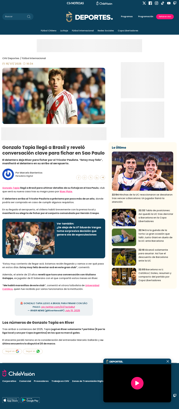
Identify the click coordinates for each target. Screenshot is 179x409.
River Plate (66, 191)
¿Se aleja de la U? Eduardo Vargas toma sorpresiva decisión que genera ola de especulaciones (79, 231)
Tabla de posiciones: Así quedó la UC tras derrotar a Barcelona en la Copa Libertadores (155, 257)
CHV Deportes (10, 58)
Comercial (25, 381)
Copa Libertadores (128, 30)
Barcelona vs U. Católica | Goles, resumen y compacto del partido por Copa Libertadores (154, 316)
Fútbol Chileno (48, 30)
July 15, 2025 (72, 310)
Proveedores (41, 381)
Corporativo (9, 381)
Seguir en (12, 351)
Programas (127, 16)
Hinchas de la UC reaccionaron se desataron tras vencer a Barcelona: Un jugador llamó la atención (142, 239)
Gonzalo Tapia (11, 188)
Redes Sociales (106, 30)
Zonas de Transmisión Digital (88, 381)
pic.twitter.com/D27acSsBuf (58, 307)
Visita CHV (114, 381)
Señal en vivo (165, 16)
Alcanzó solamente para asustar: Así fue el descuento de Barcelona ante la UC (153, 297)
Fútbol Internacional (83, 30)
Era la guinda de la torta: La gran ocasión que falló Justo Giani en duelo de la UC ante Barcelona (155, 277)
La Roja (64, 30)
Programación (145, 16)
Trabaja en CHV (60, 381)
